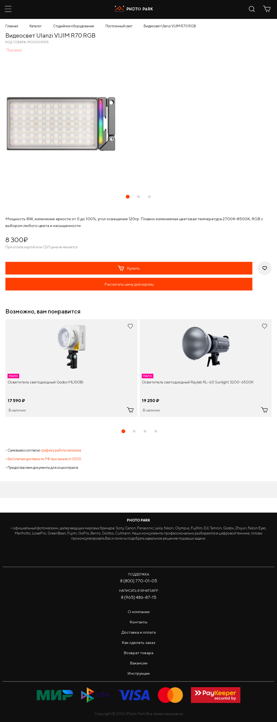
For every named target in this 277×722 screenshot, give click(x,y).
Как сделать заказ (138, 642)
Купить (129, 268)
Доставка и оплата (138, 632)
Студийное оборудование (73, 26)
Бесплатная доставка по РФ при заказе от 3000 (44, 459)
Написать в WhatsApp (138, 591)
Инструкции (138, 673)
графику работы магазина (61, 450)
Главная (11, 26)
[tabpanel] (71, 368)
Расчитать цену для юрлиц (129, 284)
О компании (139, 611)
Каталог (35, 26)
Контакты (138, 622)
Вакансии (138, 663)
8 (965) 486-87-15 (138, 597)
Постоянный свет (118, 26)
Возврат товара (138, 652)
